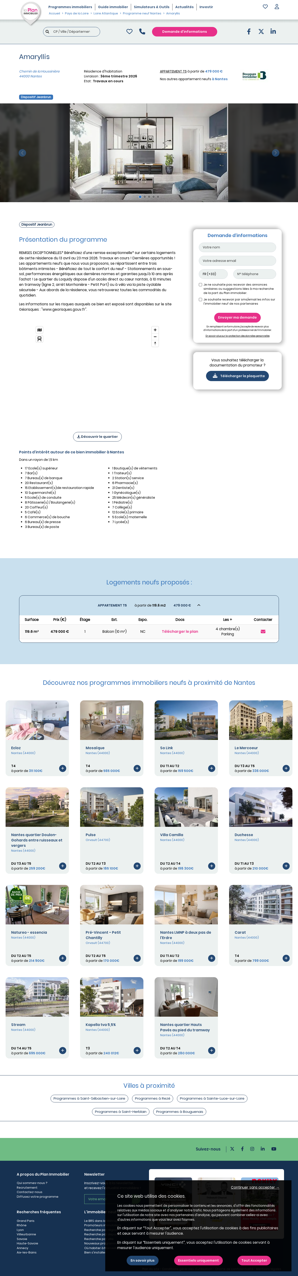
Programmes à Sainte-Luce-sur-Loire (212, 1098)
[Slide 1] (140, 196)
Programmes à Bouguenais (179, 1111)
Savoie (22, 1239)
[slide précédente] (22, 152)
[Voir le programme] (62, 768)
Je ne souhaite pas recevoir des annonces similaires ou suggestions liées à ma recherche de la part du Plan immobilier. (238, 289)
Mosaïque (95, 747)
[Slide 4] (153, 196)
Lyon (20, 1230)
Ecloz (16, 747)
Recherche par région (101, 1230)
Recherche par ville (99, 1239)
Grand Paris (25, 1221)
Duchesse (244, 834)
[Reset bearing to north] (155, 343)
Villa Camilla (171, 834)
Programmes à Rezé (152, 1098)
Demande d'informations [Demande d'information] (184, 31)
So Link (166, 747)
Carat (240, 932)
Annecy (22, 1248)
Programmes (70, 7)
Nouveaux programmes (102, 1243)
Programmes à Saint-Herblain (120, 1111)
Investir (206, 7)
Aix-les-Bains (27, 1252)
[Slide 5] (157, 196)
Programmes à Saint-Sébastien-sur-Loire (89, 1098)
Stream (18, 1024)
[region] (97, 373)
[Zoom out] (155, 336)
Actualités (184, 7)
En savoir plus (143, 1260)
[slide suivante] (275, 152)
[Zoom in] (155, 329)
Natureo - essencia (29, 932)
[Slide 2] (144, 196)
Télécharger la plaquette (237, 375)
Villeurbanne (26, 1234)
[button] (277, 7)
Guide (113, 7)
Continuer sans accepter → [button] (255, 1187)
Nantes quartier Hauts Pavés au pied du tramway (185, 1027)
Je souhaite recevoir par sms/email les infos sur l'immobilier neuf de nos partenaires (239, 301)
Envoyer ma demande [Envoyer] (237, 317)
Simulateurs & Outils (151, 7)
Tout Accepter (254, 1260)
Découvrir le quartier (97, 436)
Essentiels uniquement (198, 1260)
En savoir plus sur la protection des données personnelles (238, 336)
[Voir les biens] (149, 605)
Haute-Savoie (27, 1243)
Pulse (91, 834)
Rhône (22, 1225)
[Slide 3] (149, 196)
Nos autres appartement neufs (194, 79)
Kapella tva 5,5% (101, 1024)
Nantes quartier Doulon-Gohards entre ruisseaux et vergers (36, 840)
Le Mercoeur (246, 747)
